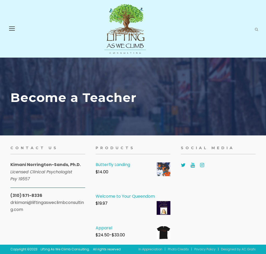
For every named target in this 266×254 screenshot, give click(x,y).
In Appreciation (150, 249)
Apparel (104, 228)
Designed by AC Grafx (238, 249)
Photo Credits (178, 249)
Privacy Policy (205, 249)
